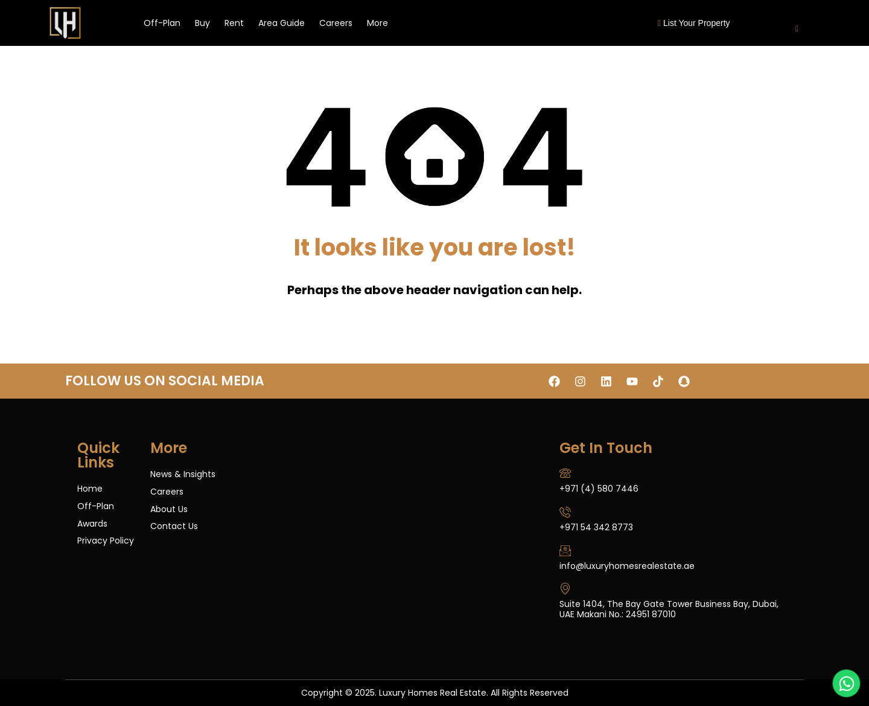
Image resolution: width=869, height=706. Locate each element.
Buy (202, 23)
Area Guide (281, 23)
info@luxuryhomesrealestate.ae (627, 566)
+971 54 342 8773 (596, 527)
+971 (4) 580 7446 (598, 489)
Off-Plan (162, 23)
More (377, 23)
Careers (335, 23)
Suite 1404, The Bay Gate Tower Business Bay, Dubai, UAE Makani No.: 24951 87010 (668, 609)
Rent (234, 23)
